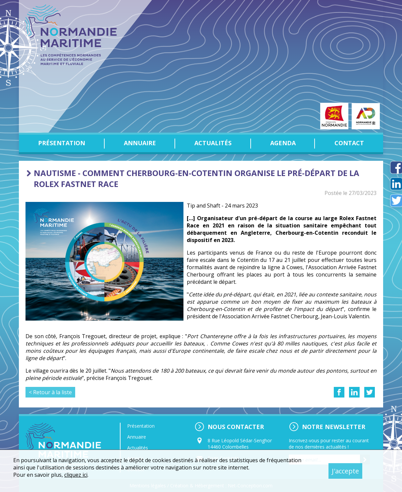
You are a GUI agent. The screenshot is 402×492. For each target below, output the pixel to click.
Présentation (61, 143)
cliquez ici (75, 474)
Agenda (283, 143)
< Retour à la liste (50, 392)
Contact (349, 143)
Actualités (212, 143)
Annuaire (140, 143)
